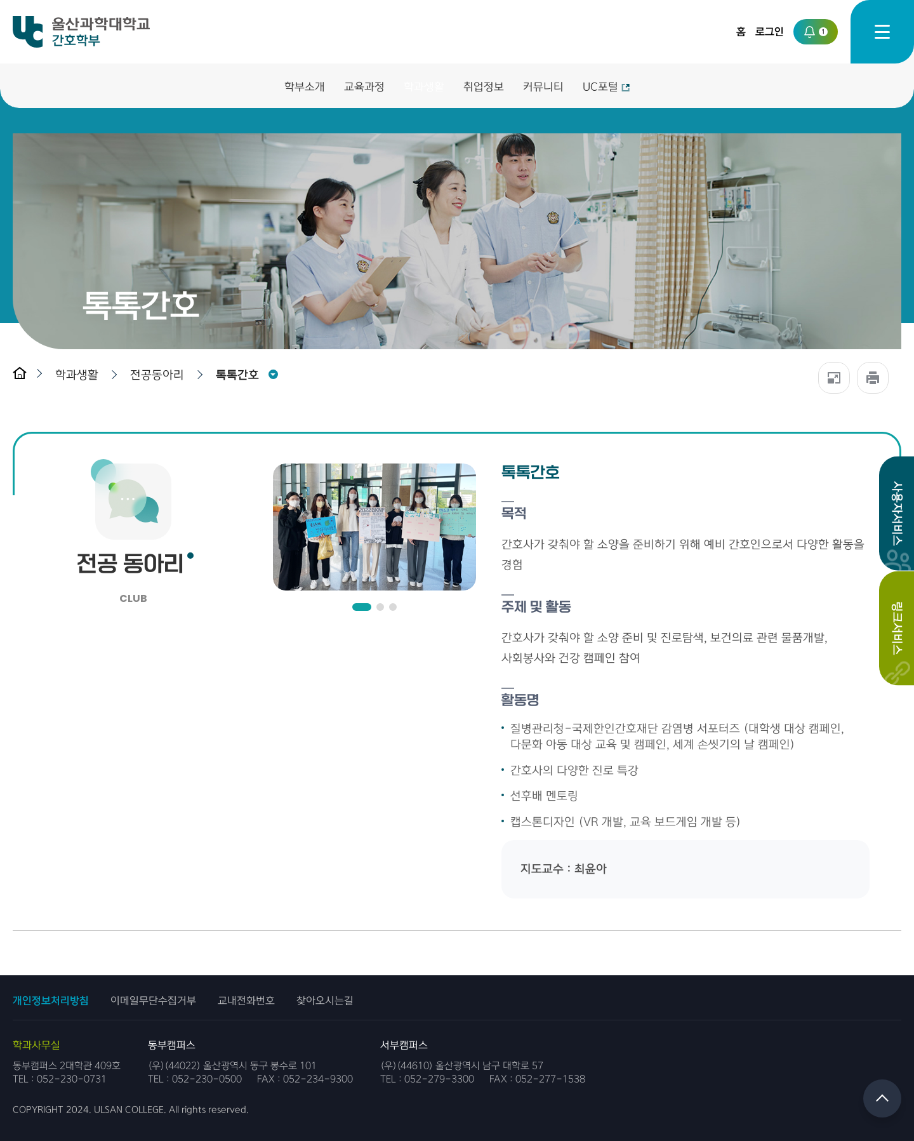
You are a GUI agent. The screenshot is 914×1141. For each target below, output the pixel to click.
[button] (80, 375)
